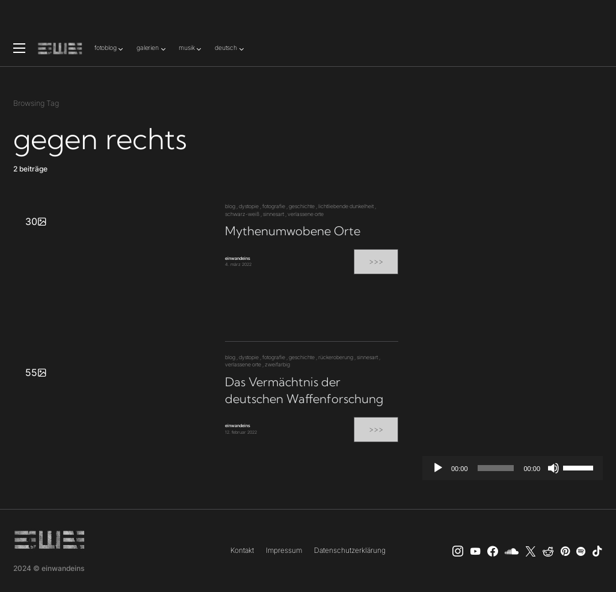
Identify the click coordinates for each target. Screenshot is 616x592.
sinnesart (273, 214)
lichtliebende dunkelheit (346, 206)
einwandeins (237, 258)
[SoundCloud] (512, 551)
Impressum (284, 550)
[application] (512, 468)
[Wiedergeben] (438, 468)
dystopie (249, 206)
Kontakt (242, 550)
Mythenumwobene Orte (292, 230)
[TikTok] (597, 551)
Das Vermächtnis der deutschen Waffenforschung (304, 390)
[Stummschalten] (553, 468)
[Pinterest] (565, 551)
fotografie (273, 206)
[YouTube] (475, 551)
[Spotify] (580, 551)
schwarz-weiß (242, 214)
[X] (530, 551)
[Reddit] (548, 551)
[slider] (496, 468)
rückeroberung (335, 357)
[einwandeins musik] (492, 551)
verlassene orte (306, 214)
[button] (19, 48)
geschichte (302, 206)
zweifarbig (277, 364)
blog (230, 206)
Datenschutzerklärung (350, 550)
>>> (376, 261)
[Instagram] (457, 551)
